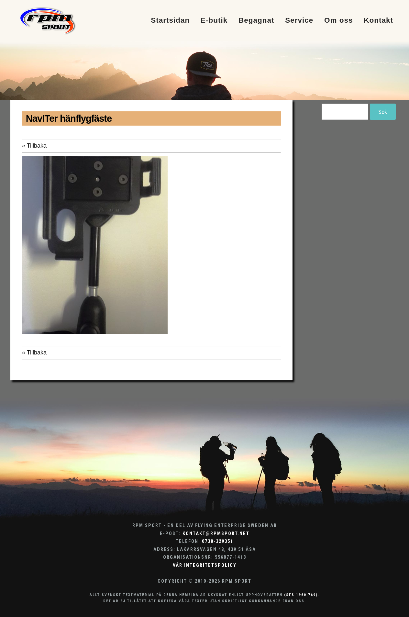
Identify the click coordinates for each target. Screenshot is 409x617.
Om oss (338, 20)
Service (299, 20)
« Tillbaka (34, 145)
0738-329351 (217, 541)
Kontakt (378, 20)
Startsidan (170, 20)
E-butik (214, 20)
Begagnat (256, 20)
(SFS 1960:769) (301, 594)
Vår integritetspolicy (205, 565)
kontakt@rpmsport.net (215, 533)
